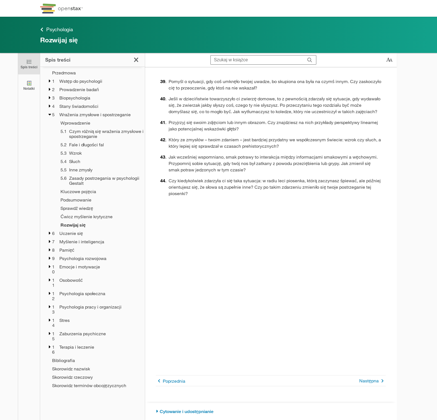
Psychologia (56, 29)
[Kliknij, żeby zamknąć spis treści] (29, 63)
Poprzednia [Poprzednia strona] (170, 380)
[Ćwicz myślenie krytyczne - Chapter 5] (99, 216)
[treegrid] (92, 227)
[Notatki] (29, 85)
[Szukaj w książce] (257, 59)
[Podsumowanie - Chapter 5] (99, 199)
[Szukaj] (310, 59)
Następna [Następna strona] (372, 380)
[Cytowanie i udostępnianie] (271, 411)
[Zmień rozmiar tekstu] (389, 60)
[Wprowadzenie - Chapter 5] (99, 122)
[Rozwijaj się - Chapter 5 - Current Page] (99, 224)
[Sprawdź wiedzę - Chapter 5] (99, 208)
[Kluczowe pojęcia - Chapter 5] (99, 191)
